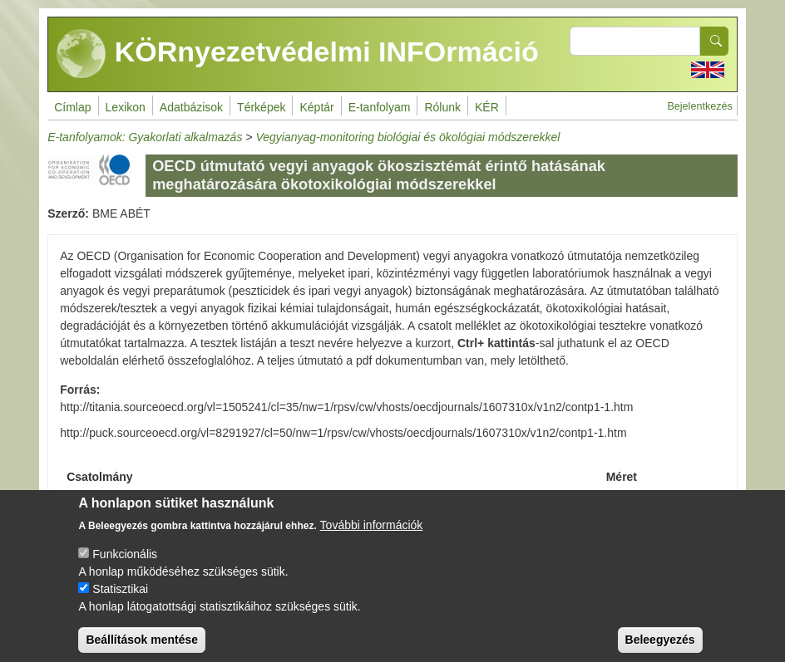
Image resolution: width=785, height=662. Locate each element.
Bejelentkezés (699, 106)
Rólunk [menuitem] (442, 107)
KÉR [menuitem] (487, 107)
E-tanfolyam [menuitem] (379, 107)
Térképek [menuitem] (261, 107)
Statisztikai (120, 602)
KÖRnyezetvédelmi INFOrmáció (298, 54)
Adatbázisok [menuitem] (191, 107)
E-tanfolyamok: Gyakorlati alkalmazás (144, 137)
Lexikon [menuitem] (126, 107)
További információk (371, 538)
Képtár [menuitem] (316, 107)
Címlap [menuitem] (72, 107)
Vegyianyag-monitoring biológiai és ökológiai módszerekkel (407, 137)
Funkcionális (124, 567)
